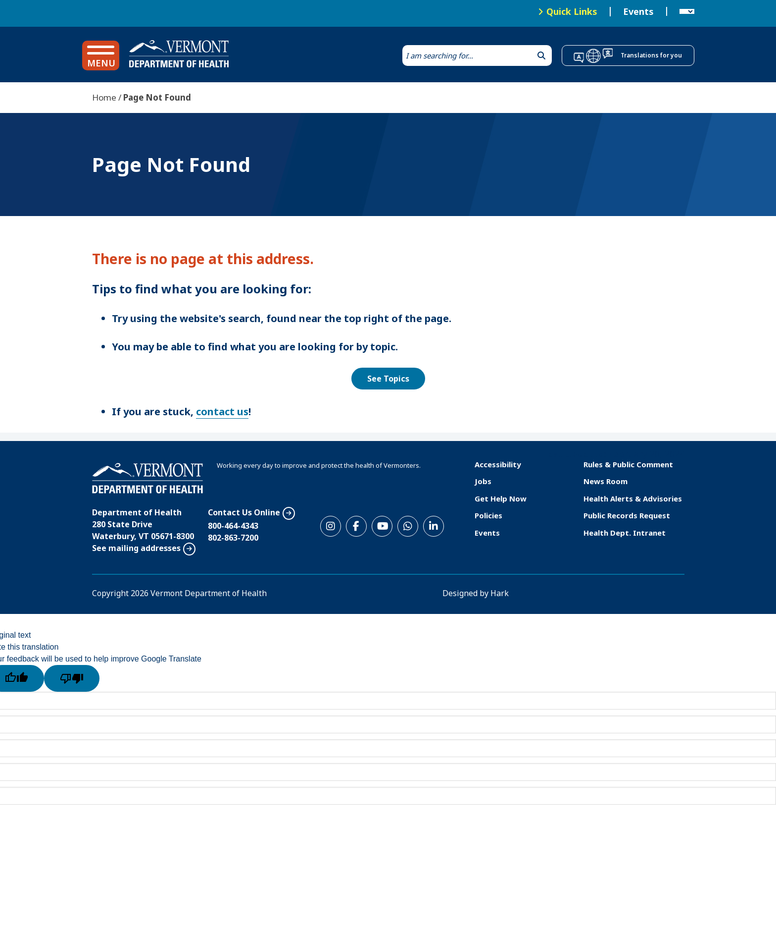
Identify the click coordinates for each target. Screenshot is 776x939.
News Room (605, 481)
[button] (100, 55)
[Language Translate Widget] (686, 11)
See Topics (388, 378)
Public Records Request (626, 515)
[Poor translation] (71, 678)
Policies (488, 515)
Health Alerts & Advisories (632, 498)
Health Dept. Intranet (624, 533)
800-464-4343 (233, 525)
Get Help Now (501, 498)
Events (638, 12)
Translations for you (651, 55)
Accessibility (498, 464)
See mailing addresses (136, 548)
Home (104, 97)
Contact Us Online (244, 512)
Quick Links (571, 11)
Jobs (483, 481)
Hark (499, 593)
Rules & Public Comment (628, 464)
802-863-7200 (233, 537)
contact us (222, 411)
